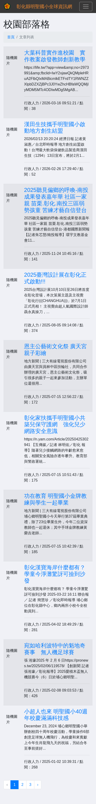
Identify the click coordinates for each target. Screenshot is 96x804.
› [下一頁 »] (37, 785)
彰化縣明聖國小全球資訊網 (44, 6)
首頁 (11, 37)
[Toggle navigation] (85, 6)
